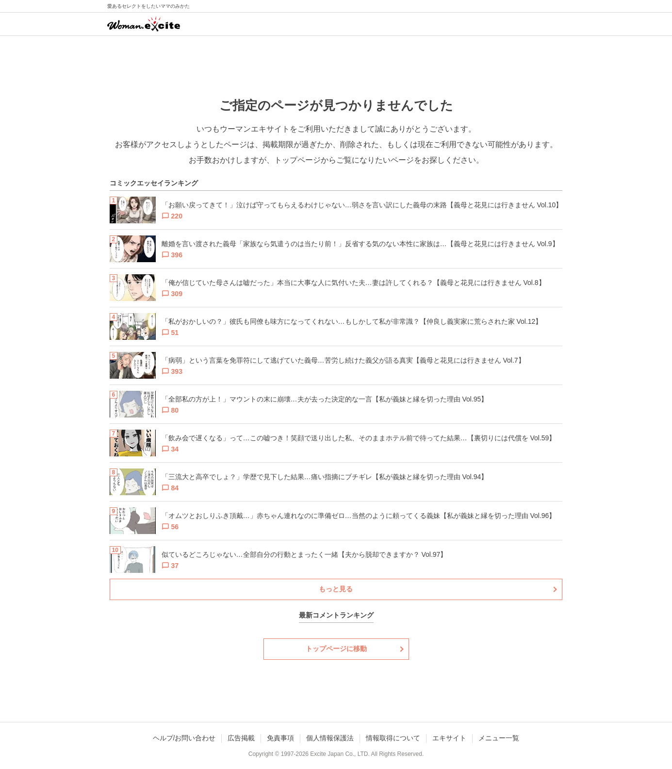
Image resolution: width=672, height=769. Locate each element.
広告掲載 (241, 738)
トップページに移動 (336, 648)
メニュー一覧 (498, 738)
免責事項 (280, 738)
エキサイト (449, 738)
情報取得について (393, 738)
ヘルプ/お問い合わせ (184, 738)
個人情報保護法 (330, 738)
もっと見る (336, 589)
